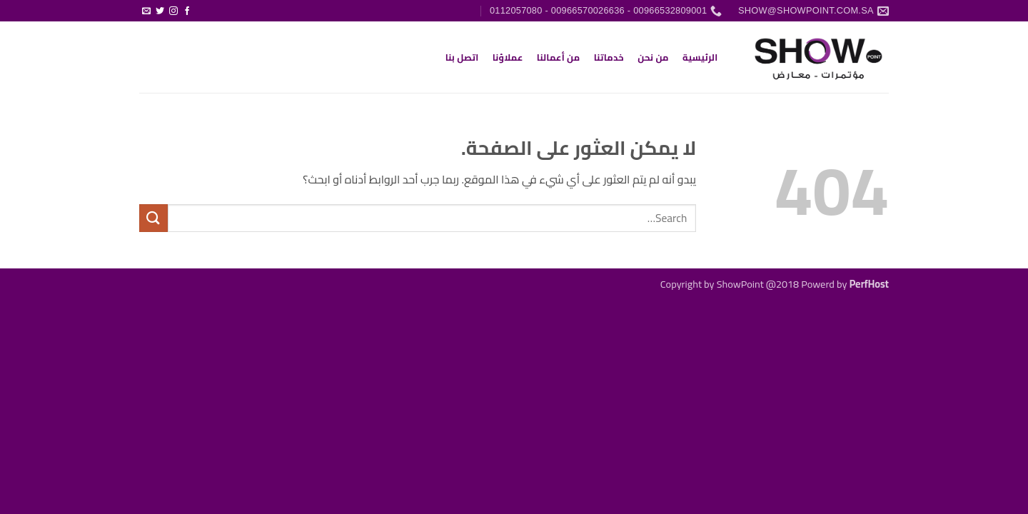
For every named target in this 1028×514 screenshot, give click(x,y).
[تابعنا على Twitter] (160, 11)
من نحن (653, 57)
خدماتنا (609, 57)
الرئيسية (699, 57)
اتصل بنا (462, 57)
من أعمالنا (558, 57)
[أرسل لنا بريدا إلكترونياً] (146, 11)
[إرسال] (153, 218)
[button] (201, 5)
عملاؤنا (508, 57)
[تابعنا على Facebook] (187, 11)
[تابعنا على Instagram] (173, 11)
